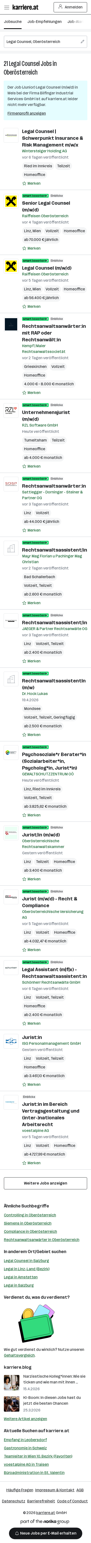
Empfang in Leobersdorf (25, 1440)
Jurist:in (32, 1037)
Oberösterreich (21, 72)
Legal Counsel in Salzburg (26, 1260)
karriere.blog (18, 1367)
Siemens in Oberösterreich (27, 1223)
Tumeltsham (35, 440)
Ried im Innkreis (38, 166)
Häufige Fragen (19, 1490)
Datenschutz (13, 1501)
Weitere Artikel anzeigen (25, 1419)
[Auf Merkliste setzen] (31, 183)
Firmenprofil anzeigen (27, 113)
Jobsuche (13, 21)
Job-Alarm (76, 21)
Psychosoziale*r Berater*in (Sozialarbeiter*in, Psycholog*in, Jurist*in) (54, 761)
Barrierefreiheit (41, 1501)
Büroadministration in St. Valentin (34, 1472)
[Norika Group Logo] (45, 1522)
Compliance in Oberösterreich (30, 1231)
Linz (27, 231)
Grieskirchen (35, 366)
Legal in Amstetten (21, 1277)
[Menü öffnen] (6, 7)
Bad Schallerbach (39, 577)
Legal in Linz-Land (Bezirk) (27, 1269)
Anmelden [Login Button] (70, 7)
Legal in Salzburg (19, 1285)
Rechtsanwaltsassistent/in (54, 550)
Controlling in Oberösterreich (30, 1215)
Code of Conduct (72, 1501)
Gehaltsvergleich (19, 1355)
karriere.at (57, 1430)
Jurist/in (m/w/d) (41, 835)
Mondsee (32, 708)
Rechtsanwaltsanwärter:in (54, 486)
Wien (37, 231)
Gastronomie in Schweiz (25, 1448)
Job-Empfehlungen (44, 21)
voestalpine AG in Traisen (26, 1464)
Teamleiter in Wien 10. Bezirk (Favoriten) (38, 1456)
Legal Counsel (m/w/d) (46, 268)
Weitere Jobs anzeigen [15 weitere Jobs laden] (45, 1183)
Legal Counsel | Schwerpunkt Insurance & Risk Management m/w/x (52, 138)
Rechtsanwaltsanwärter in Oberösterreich (41, 1239)
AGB (80, 1490)
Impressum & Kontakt (54, 1490)
